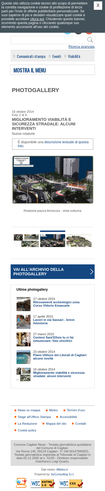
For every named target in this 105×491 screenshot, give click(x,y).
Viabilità (74, 56)
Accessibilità (68, 417)
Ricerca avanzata (82, 47)
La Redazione (27, 423)
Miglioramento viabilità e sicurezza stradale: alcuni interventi (59, 374)
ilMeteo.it (62, 469)
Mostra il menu (29, 70)
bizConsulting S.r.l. (62, 474)
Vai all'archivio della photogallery (38, 271)
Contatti (80, 423)
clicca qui (37, 19)
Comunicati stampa (31, 56)
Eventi (56, 56)
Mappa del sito (56, 423)
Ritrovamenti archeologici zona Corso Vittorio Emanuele (56, 303)
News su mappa (29, 410)
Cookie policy (27, 430)
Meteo (53, 410)
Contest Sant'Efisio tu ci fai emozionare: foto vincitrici (53, 339)
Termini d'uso (76, 410)
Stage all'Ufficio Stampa (34, 417)
